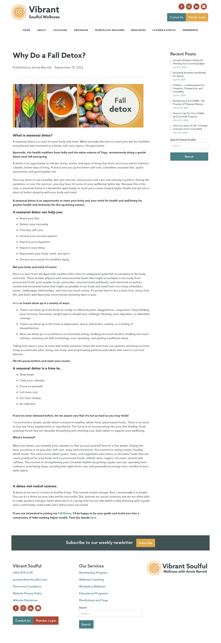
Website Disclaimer (25, 600)
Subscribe (145, 543)
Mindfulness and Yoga (93, 600)
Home (26, 30)
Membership (190, 30)
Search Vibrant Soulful (183, 139)
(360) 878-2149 (23, 572)
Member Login (197, 17)
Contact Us (176, 17)
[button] (42, 30)
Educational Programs (93, 593)
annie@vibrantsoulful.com (30, 579)
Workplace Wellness (109, 30)
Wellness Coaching (91, 579)
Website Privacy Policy (27, 593)
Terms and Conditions (27, 586)
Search (83, 607)
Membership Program (93, 572)
